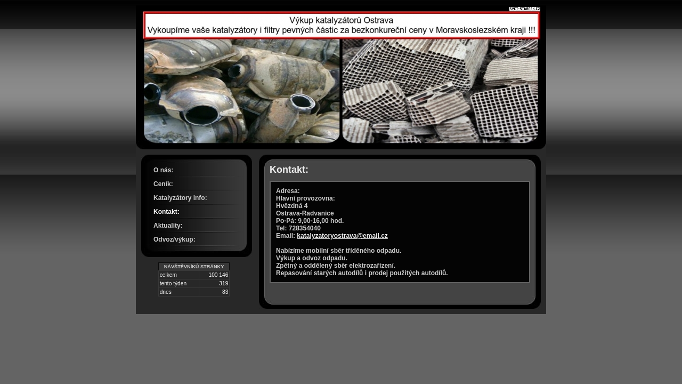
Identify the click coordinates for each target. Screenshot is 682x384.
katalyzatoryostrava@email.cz (342, 235)
